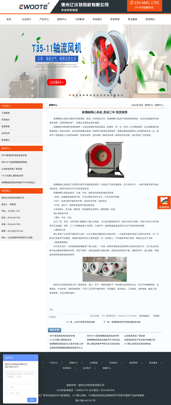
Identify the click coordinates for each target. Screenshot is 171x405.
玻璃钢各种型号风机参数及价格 (126, 322)
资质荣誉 (5, 126)
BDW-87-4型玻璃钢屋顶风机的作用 (103, 336)
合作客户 (87, 368)
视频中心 (107, 368)
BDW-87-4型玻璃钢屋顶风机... (15, 162)
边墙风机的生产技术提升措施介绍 (139, 340)
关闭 (156, 316)
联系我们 (5, 140)
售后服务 (153, 363)
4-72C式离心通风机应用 (12, 176)
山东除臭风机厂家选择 (11, 169)
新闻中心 (149, 105)
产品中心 (54, 363)
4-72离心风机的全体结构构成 (137, 344)
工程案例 (5, 113)
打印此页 (144, 316)
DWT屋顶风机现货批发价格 (14, 155)
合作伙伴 (5, 133)
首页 (141, 105)
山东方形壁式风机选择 (84, 322)
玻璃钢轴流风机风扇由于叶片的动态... (18, 182)
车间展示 (5, 120)
